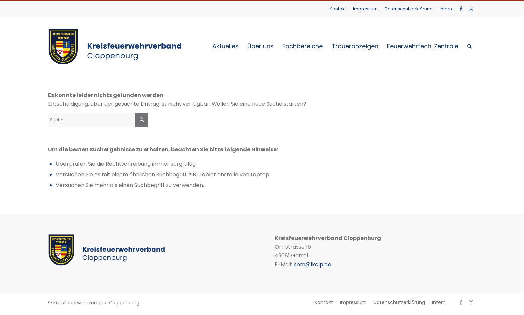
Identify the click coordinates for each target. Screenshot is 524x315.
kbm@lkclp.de (312, 264)
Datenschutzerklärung (409, 9)
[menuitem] (338, 9)
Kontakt (338, 9)
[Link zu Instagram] (471, 9)
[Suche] (469, 46)
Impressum (365, 9)
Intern (446, 9)
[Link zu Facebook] (461, 9)
